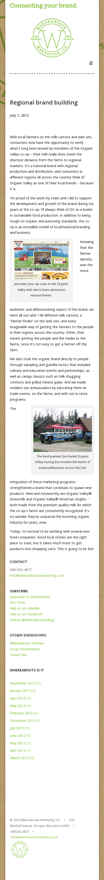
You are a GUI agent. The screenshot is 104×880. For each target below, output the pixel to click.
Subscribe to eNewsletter (30, 597)
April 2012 (17, 750)
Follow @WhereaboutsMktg (32, 620)
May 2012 (17, 743)
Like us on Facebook (26, 614)
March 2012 (19, 758)
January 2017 (20, 690)
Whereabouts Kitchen (27, 643)
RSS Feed (17, 602)
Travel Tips (18, 654)
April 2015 (17, 698)
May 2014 (17, 705)
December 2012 (22, 720)
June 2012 (17, 735)
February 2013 (21, 713)
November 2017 (22, 683)
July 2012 (17, 728)
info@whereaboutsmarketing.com (37, 575)
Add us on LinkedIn (25, 608)
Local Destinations (25, 649)
